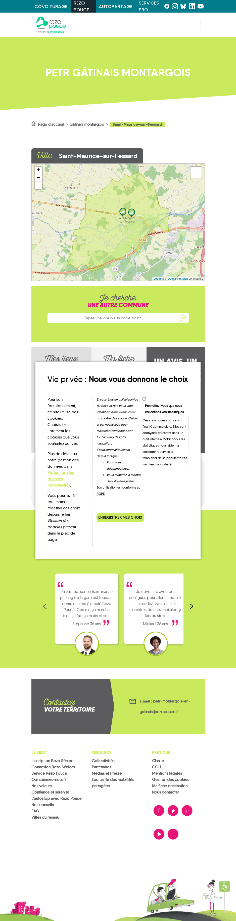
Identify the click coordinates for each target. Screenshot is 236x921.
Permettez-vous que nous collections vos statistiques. (164, 409)
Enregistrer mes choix (120, 517)
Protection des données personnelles (61, 479)
